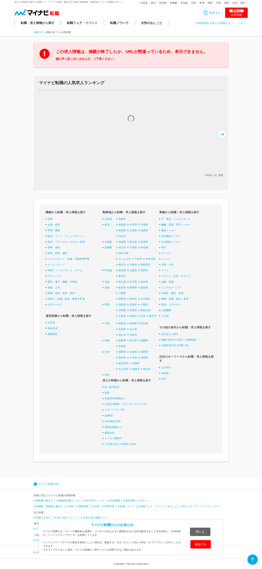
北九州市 (123, 369)
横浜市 (122, 264)
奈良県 (133, 310)
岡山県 (144, 323)
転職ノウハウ (119, 22)
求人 (48, 517)
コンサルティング (171, 287)
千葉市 (138, 258)
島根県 (133, 323)
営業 (50, 219)
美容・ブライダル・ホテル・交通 (66, 241)
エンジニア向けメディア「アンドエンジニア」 (196, 506)
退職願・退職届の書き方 (49, 506)
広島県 (122, 329)
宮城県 (144, 224)
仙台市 (122, 236)
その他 (165, 316)
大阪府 (144, 304)
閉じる (200, 531)
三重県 (122, 293)
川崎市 (133, 264)
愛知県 (144, 287)
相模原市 (145, 264)
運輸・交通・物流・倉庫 (174, 298)
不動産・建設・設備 (172, 293)
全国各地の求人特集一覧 (174, 345)
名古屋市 (145, 298)
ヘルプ (242, 23)
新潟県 (122, 270)
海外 (242, 2)
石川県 (133, 281)
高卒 (163, 378)
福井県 (144, 281)
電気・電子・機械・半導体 (62, 281)
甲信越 (184, 2)
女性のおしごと (152, 22)
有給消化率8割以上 (115, 398)
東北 (153, 2)
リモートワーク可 (114, 409)
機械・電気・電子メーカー (176, 224)
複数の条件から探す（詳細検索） (179, 339)
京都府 (133, 304)
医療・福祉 (54, 247)
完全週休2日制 (113, 421)
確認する (200, 544)
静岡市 (122, 298)
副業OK (109, 415)
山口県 (133, 329)
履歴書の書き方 (44, 500)
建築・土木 (54, 287)
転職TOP (38, 32)
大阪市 (133, 316)
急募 (107, 392)
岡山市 (122, 334)
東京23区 (151, 258)
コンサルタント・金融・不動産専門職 (68, 258)
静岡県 (133, 287)
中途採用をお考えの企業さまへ (214, 23)
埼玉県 (122, 247)
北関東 (162, 2)
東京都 (144, 247)
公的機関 (166, 310)
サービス (166, 253)
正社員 (51, 322)
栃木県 (133, 241)
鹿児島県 (123, 363)
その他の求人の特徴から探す (121, 444)
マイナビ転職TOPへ (49, 484)
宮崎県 (144, 357)
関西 (210, 2)
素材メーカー (168, 230)
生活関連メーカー (171, 241)
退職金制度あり (113, 427)
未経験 (165, 373)
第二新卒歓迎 (112, 387)
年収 (70, 506)
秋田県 (122, 230)
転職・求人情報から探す (37, 22)
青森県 (122, 224)
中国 (218, 2)
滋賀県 (122, 304)
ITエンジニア (55, 276)
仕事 (96, 506)
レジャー (166, 258)
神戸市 (152, 316)
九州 (234, 2)
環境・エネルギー (171, 304)
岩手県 (133, 224)
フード (165, 270)
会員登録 (236, 12)
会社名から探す (169, 334)
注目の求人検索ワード (95, 517)
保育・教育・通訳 (57, 253)
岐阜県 (122, 287)
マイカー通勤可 (113, 438)
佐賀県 (133, 351)
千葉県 (133, 247)
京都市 (122, 316)
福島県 (144, 230)
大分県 (133, 357)
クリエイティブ (56, 264)
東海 (201, 2)
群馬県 (144, 241)
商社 (163, 247)
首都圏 (173, 2)
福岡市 (135, 369)
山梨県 (133, 270)
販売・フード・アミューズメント (66, 236)
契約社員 (53, 328)
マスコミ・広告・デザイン (176, 276)
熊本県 (122, 357)
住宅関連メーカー (171, 236)
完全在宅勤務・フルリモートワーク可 (125, 404)
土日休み (166, 367)
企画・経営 (54, 224)
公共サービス (55, 304)
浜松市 (133, 298)
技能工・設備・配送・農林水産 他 (66, 298)
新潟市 (122, 276)
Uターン (145, 500)
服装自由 (109, 432)
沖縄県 (135, 363)
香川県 (133, 340)
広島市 (133, 334)
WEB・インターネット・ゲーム (65, 270)
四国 (226, 2)
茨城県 (122, 241)
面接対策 (109, 506)
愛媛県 (144, 340)
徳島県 (122, 340)
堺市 (143, 316)
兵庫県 (122, 310)
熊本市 (146, 369)
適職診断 (84, 506)
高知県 (122, 346)
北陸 (193, 2)
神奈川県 (123, 253)
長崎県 (144, 351)
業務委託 (53, 334)
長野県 (144, 270)
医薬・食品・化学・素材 (61, 293)
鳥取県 (122, 323)
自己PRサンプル (95, 500)
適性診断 (130, 500)
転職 (38, 517)
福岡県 (122, 351)
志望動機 (115, 500)
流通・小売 (167, 264)
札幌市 (122, 219)
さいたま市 (125, 258)
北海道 (144, 2)
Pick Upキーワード (67, 517)
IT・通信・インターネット (176, 219)
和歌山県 (145, 310)
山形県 (133, 230)
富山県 (122, 281)
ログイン (215, 13)
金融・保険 (167, 281)
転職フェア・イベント (82, 22)
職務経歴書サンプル (70, 500)
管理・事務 (54, 230)
